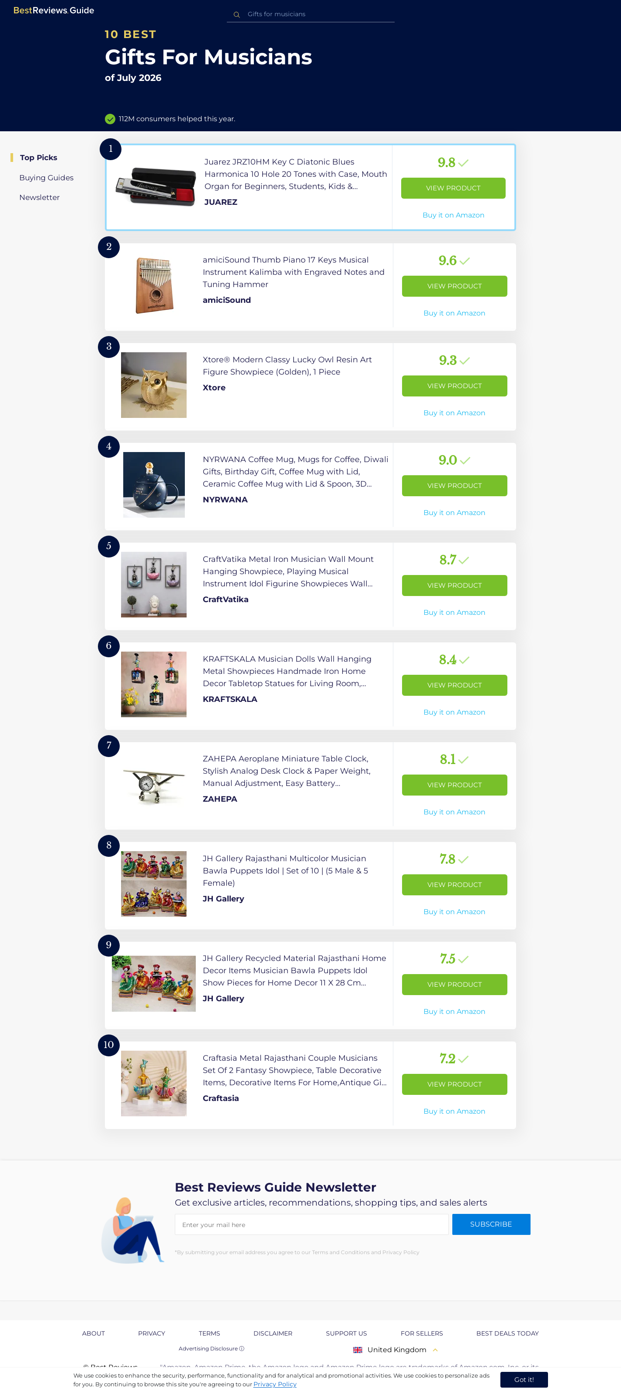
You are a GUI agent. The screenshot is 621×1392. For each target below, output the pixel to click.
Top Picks (38, 157)
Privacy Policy (275, 1384)
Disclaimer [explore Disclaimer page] (272, 1333)
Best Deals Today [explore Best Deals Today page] (507, 1333)
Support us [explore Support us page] (346, 1333)
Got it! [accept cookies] (524, 1379)
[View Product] (310, 187)
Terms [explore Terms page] (209, 1333)
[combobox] (311, 14)
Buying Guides (46, 177)
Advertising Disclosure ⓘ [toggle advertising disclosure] (211, 1348)
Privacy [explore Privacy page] (151, 1333)
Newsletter (39, 197)
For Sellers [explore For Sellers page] (422, 1333)
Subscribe (491, 1224)
